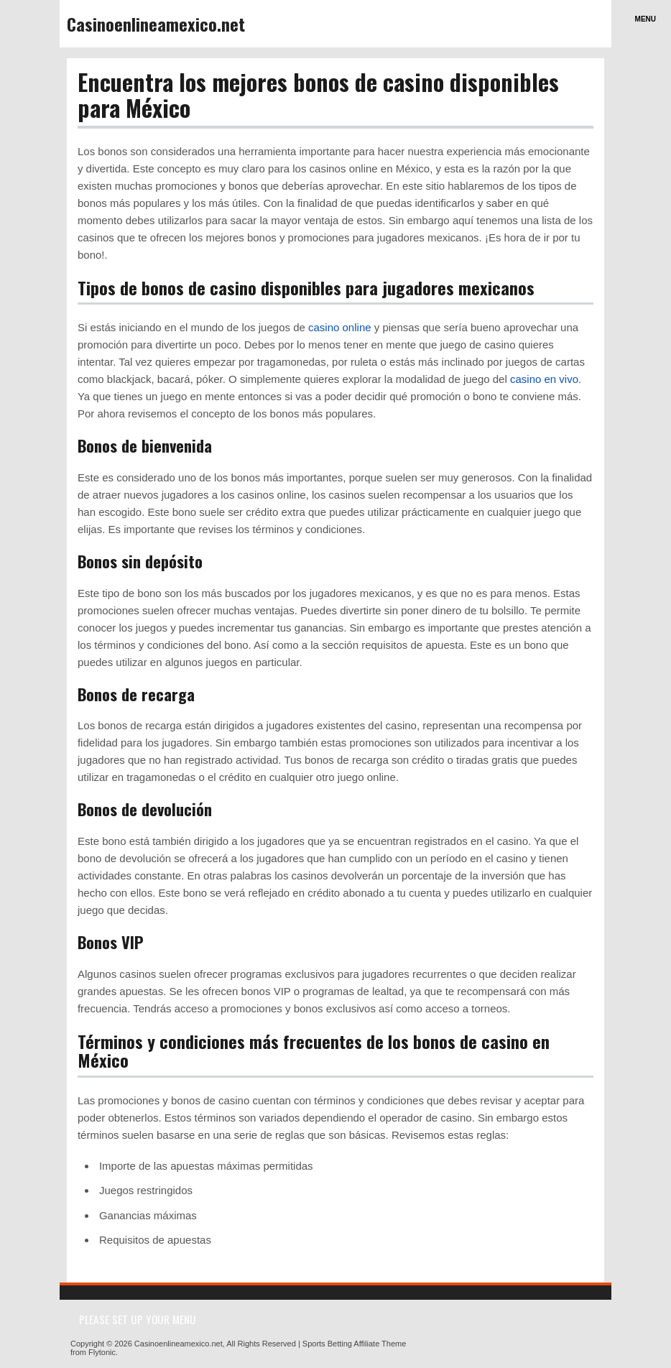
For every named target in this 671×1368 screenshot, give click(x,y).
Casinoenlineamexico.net (156, 24)
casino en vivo (544, 379)
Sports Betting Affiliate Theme (354, 1343)
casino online (339, 327)
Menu (645, 19)
